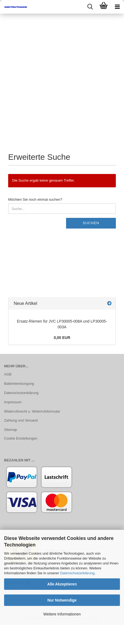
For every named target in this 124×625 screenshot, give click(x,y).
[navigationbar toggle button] (117, 7)
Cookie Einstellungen (20, 438)
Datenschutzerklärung (77, 573)
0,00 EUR (62, 337)
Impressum (12, 402)
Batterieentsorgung (19, 383)
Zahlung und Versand (21, 420)
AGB (7, 374)
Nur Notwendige (61, 600)
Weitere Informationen (61, 614)
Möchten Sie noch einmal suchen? (35, 199)
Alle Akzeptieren (62, 584)
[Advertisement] (62, 78)
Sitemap (10, 430)
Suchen (91, 223)
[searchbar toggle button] (90, 7)
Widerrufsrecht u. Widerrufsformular (32, 411)
